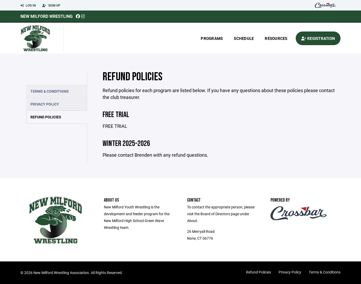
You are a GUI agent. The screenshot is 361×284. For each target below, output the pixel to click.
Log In (28, 5)
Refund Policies (45, 116)
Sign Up (51, 5)
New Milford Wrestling (46, 16)
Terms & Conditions (49, 91)
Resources (276, 38)
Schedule (244, 38)
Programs (212, 38)
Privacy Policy (44, 104)
